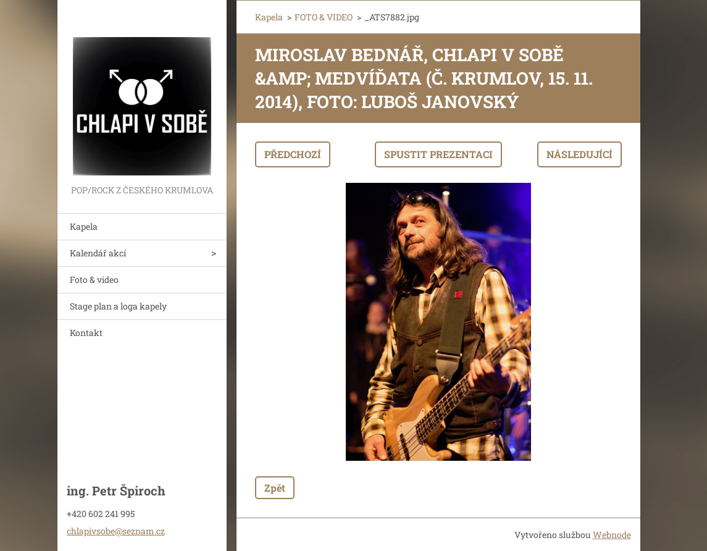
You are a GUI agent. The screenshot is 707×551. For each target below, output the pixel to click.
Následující (579, 154)
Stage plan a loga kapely (118, 306)
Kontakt (86, 333)
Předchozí (292, 154)
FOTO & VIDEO (324, 17)
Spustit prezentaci (438, 154)
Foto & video (94, 279)
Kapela (84, 226)
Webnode (612, 534)
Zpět (274, 487)
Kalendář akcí (98, 253)
